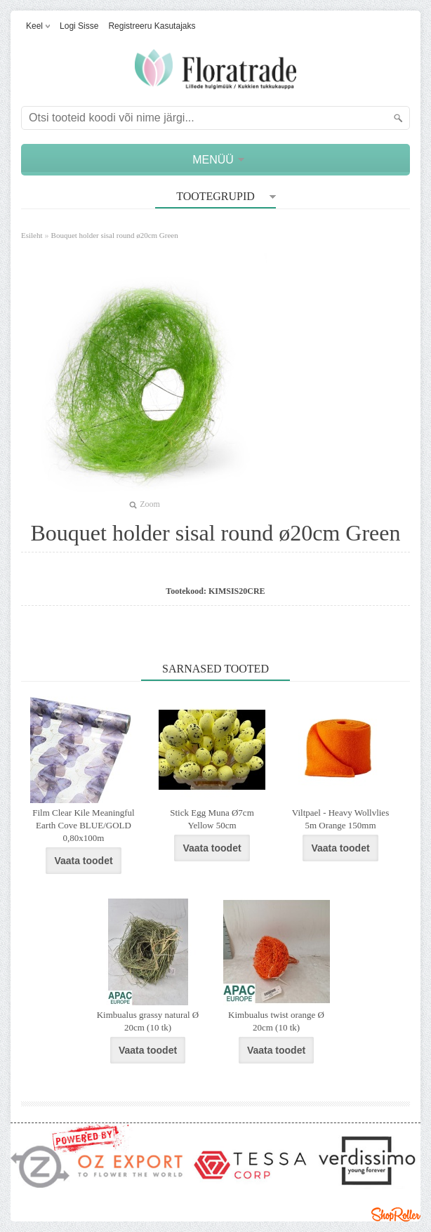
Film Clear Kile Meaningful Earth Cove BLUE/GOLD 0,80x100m (83, 825)
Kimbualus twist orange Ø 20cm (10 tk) (276, 1021)
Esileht (32, 235)
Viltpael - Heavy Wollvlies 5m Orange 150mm (340, 818)
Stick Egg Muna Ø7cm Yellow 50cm (212, 818)
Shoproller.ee (395, 1214)
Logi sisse (79, 26)
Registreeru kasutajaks (151, 26)
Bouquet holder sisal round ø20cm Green (114, 235)
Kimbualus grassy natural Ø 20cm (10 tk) (148, 1021)
